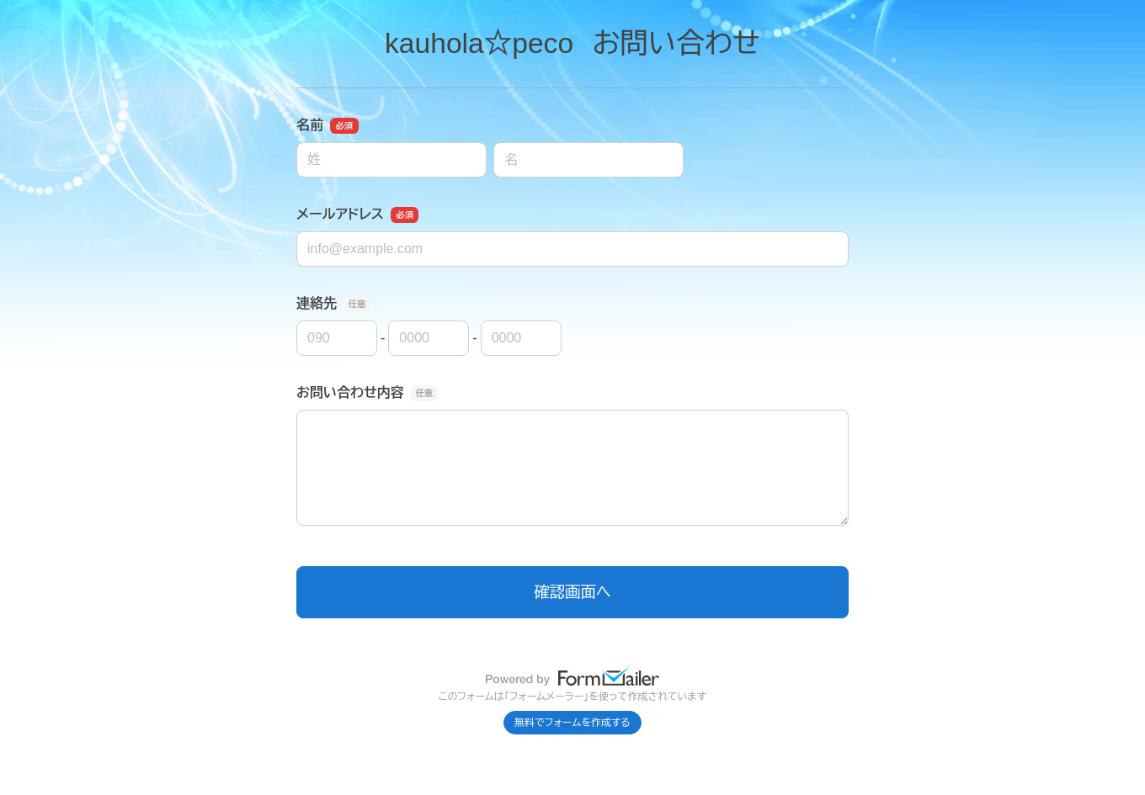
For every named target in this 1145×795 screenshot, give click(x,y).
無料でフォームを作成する (572, 723)
